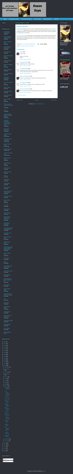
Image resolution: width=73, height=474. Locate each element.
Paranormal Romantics (6, 129)
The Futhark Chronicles (26, 19)
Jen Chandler (7, 328)
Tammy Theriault (7, 171)
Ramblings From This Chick (7, 139)
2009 (5, 448)
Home (5, 19)
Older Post (53, 100)
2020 (5, 352)
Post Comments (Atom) (39, 103)
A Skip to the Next (7, 433)
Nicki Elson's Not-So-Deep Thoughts (8, 294)
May (6, 382)
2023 (5, 347)
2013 (5, 365)
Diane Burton (7, 183)
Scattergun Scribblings (6, 78)
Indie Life (6, 412)
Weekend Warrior (7, 436)
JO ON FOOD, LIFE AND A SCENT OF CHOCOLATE (8, 248)
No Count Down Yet (7, 421)
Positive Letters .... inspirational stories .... (8, 105)
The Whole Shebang (21, 35)
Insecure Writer (6, 425)
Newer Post (19, 100)
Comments (6, 461)
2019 (5, 354)
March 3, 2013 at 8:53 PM (25, 92)
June (6, 380)
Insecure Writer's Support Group (7, 37)
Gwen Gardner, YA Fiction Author (8, 192)
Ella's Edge (6, 302)
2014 (5, 363)
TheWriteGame (7, 324)
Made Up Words (6, 401)
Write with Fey (7, 168)
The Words (7, 397)
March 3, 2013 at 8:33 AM (25, 59)
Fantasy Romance (47, 19)
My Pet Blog (6, 284)
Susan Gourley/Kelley (25, 76)
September (7, 373)
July (6, 378)
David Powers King (8, 271)
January (7, 440)
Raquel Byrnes (7, 274)
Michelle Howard (7, 149)
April (6, 384)
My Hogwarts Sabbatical (7, 223)
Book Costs (7, 398)
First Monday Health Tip (7, 429)
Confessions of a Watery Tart (7, 316)
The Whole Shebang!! (7, 388)
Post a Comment (21, 95)
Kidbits (5, 262)
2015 (5, 361)
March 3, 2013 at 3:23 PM (25, 65)
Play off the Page (7, 95)
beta (5, 298)
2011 (5, 445)
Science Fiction (37, 19)
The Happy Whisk (24, 62)
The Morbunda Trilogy (13, 19)
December (7, 367)
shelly (21, 51)
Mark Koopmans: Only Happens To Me (8, 280)
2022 (5, 348)
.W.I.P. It (5, 175)
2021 (5, 350)
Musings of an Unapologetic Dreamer (7, 218)
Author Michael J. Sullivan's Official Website (8, 115)
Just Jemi (6, 205)
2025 (5, 343)
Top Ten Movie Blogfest (7, 405)
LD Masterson (7, 311)
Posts (5, 459)
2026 (5, 341)
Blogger (43, 471)
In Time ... (6, 110)
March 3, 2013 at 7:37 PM (25, 86)
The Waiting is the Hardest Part (8, 266)
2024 (5, 345)
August (6, 376)
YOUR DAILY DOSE (8, 320)
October (7, 371)
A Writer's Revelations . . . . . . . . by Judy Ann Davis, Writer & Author (8, 123)
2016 (5, 360)
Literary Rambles (8, 69)
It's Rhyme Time (7, 233)
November (7, 369)
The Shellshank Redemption (7, 47)
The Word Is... (7, 258)
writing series (32, 46)
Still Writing (6, 179)
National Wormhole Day (7, 409)
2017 (5, 358)
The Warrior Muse (8, 196)
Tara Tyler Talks (7, 51)
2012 (5, 443)
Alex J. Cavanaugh (8, 73)
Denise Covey (7, 187)
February (7, 439)
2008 (5, 450)
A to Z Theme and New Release (7, 393)
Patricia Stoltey (7, 212)
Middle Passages (7, 60)
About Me (56, 19)
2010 (5, 446)
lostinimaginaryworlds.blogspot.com (8, 228)
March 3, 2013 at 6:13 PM (25, 79)
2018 (5, 356)
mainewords (6, 209)
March (6, 386)
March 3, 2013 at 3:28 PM (25, 73)
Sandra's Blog (7, 87)
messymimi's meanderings (7, 32)
